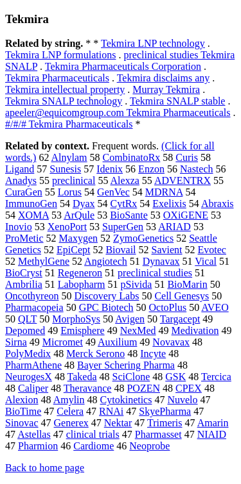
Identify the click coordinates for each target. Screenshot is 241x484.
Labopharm (81, 284)
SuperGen (122, 226)
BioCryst (23, 272)
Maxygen (78, 238)
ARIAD (174, 226)
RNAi (111, 411)
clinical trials (93, 434)
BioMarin (187, 284)
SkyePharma (165, 411)
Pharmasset (158, 434)
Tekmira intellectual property (65, 89)
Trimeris (165, 422)
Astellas (34, 434)
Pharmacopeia (34, 307)
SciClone (131, 376)
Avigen (130, 318)
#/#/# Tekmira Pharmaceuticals (69, 124)
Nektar (118, 422)
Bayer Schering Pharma (126, 365)
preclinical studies (155, 272)
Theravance (88, 388)
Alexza (125, 180)
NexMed (138, 330)
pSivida (136, 284)
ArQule (79, 215)
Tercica (216, 376)
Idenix (109, 168)
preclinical (74, 180)
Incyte (153, 353)
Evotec (212, 249)
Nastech (196, 168)
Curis (186, 157)
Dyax (84, 203)
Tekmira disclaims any (163, 77)
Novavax (171, 342)
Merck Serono (95, 353)
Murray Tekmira (166, 89)
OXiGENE (185, 215)
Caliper (33, 388)
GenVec (113, 192)
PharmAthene (33, 365)
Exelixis (169, 203)
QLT (27, 318)
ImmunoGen (31, 203)
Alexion (22, 399)
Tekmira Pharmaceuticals (57, 77)
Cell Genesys (181, 295)
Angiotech (105, 261)
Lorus (70, 192)
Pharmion (38, 445)
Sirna (16, 342)
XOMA (33, 215)
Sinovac (22, 422)
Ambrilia (23, 284)
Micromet (62, 342)
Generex (71, 422)
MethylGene (43, 261)
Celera (70, 411)
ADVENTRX (182, 180)
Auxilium (117, 342)
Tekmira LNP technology (153, 43)
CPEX (188, 388)
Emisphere (82, 330)
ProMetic (24, 238)
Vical (206, 261)
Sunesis (65, 168)
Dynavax (161, 261)
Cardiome (93, 445)
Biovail (120, 249)
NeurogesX (28, 376)
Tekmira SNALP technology (63, 101)
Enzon (151, 168)
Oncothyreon (32, 295)
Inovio (18, 226)
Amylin (69, 399)
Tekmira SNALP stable (177, 101)
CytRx (124, 203)
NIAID (211, 434)
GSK (175, 376)
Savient (167, 249)
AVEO (214, 307)
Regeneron (80, 272)
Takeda (82, 376)
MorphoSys (76, 318)
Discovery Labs (107, 295)
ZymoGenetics (143, 238)
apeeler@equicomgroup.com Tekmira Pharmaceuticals (118, 112)
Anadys (21, 180)
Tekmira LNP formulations (60, 54)
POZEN (143, 388)
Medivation (195, 330)
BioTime (23, 411)
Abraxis (217, 203)
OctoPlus (168, 307)
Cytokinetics (126, 399)
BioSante (129, 215)
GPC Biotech (106, 307)
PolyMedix (28, 353)
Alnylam (69, 157)
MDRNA (164, 192)
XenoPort (67, 226)
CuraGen (23, 192)
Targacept (180, 318)
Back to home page (44, 467)
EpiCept (73, 249)
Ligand (19, 168)
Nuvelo (182, 399)
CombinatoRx (132, 157)
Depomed (25, 330)
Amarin (213, 422)
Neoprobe (149, 445)
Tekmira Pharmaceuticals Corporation (123, 66)
